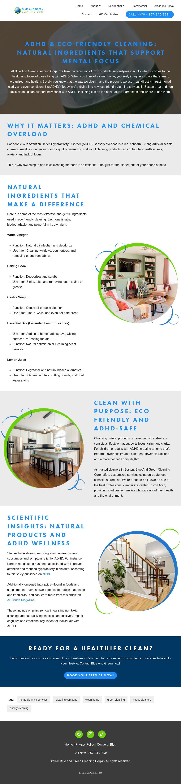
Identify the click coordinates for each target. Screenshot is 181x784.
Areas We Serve (164, 6)
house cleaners (142, 699)
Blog (113, 744)
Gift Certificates (108, 14)
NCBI (46, 574)
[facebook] (79, 734)
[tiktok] (102, 734)
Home (79, 6)
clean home (92, 699)
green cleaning (116, 699)
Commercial (139, 6)
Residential (116, 6)
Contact (86, 14)
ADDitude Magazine (20, 600)
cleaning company (66, 699)
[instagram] (90, 734)
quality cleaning (19, 708)
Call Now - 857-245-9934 (150, 14)
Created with (90, 773)
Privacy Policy (85, 744)
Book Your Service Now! (90, 675)
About (96, 6)
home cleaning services (34, 699)
